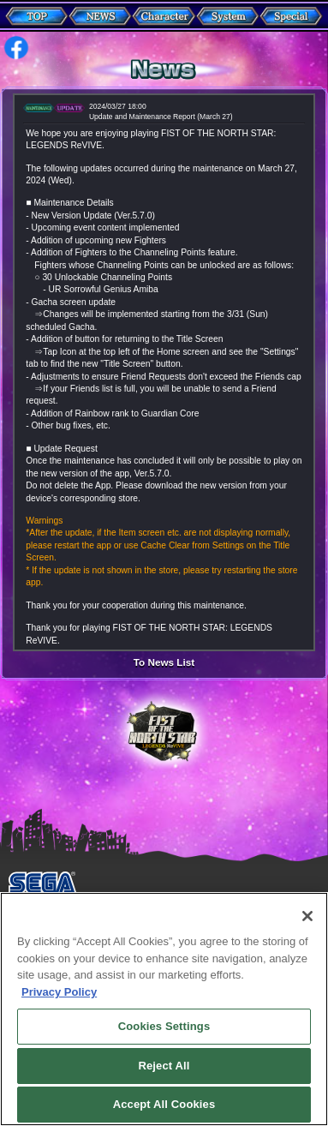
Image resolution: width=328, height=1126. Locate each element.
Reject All (163, 1075)
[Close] (307, 926)
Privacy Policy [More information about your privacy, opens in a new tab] (59, 1002)
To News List (164, 662)
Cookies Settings (164, 1036)
